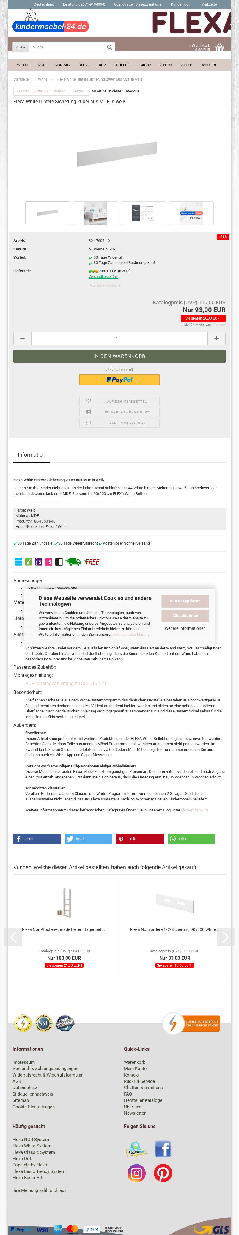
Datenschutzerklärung (131, 634)
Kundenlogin (180, 4)
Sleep (186, 65)
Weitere (209, 65)
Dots (83, 65)
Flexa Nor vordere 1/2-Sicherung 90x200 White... (174, 929)
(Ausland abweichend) (105, 285)
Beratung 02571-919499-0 (84, 4)
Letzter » (80, 91)
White (23, 65)
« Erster (22, 91)
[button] (37, 839)
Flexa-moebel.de (195, 810)
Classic (62, 65)
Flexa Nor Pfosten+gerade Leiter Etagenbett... (64, 929)
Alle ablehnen (185, 615)
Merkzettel (209, 4)
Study (166, 65)
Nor (41, 65)
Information (31, 454)
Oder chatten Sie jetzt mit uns (137, 4)
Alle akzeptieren (185, 601)
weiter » (60, 91)
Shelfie (123, 65)
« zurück (41, 91)
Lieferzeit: (22, 271)
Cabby (145, 65)
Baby (102, 65)
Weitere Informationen (185, 628)
